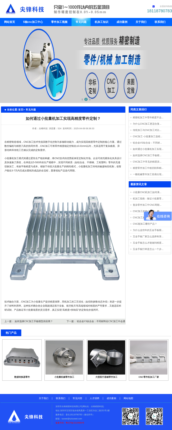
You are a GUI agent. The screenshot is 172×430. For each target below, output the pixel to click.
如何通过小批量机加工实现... (148, 149)
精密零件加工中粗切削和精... (148, 168)
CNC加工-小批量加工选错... (147, 136)
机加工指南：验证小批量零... (148, 198)
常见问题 (81, 21)
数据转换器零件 (22, 377)
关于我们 (141, 21)
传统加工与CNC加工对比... (147, 130)
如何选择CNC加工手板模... (147, 155)
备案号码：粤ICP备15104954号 (70, 423)
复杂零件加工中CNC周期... (147, 204)
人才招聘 (94, 398)
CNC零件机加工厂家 (148, 377)
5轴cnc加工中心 (33, 21)
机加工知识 (101, 21)
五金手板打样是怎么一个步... (148, 249)
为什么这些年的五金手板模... (148, 230)
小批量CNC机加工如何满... (147, 192)
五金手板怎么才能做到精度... (148, 242)
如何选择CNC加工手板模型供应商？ (34, 321)
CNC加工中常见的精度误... (147, 161)
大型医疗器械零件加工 (106, 377)
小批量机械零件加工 (64, 377)
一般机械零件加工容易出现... (148, 174)
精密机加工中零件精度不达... (148, 117)
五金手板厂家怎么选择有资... (148, 236)
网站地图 (128, 398)
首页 (20, 109)
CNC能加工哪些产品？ (145, 223)
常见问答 (77, 398)
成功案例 (121, 21)
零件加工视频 (59, 21)
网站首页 (9, 21)
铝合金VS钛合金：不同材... (147, 142)
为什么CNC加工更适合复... (147, 123)
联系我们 (160, 21)
